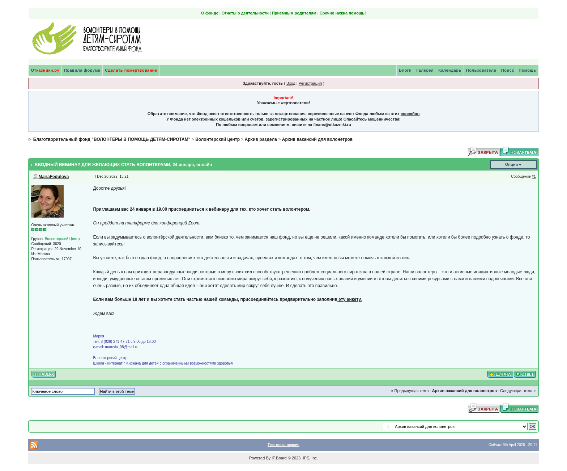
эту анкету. (349, 299)
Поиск (507, 70)
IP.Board (279, 458)
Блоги (405, 70)
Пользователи (481, 70)
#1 (534, 176)
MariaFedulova (53, 176)
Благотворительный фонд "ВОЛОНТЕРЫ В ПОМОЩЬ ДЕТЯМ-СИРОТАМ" (112, 139)
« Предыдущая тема (410, 390)
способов (410, 114)
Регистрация (310, 83)
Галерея (425, 70)
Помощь (527, 70)
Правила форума (82, 70)
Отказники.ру (45, 70)
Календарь (449, 70)
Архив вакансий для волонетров (317, 139)
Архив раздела (261, 139)
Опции (511, 164)
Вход (290, 83)
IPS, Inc (310, 458)
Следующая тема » (518, 390)
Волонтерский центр (217, 139)
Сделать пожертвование (131, 70)
